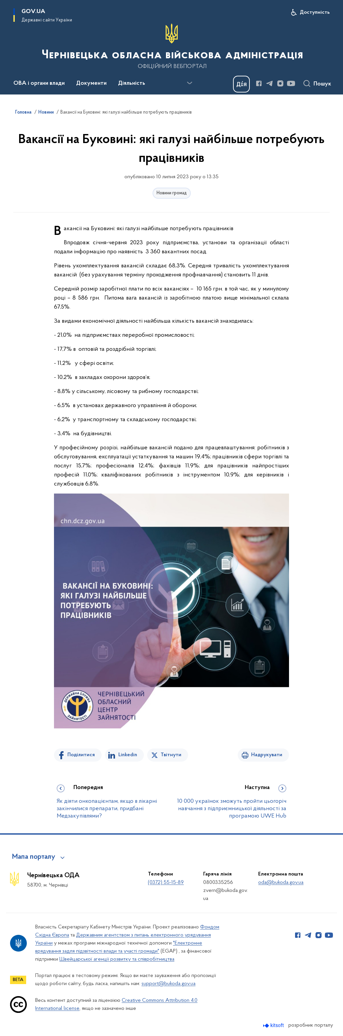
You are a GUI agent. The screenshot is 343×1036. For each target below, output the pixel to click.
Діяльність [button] (131, 83)
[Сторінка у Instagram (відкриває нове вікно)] (280, 83)
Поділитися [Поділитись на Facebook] (81, 755)
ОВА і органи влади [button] (39, 83)
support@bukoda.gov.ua (168, 983)
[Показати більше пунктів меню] (189, 83)
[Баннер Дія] (241, 84)
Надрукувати (266, 755)
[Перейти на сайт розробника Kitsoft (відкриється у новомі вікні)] (274, 1025)
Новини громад (172, 193)
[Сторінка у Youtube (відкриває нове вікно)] (291, 83)
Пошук (322, 84)
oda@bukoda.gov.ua (280, 882)
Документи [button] (91, 83)
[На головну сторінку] (171, 46)
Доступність (315, 12)
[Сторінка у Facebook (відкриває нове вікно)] (259, 83)
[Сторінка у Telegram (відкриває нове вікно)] (270, 83)
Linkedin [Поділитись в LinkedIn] (127, 755)
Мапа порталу (33, 857)
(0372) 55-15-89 (166, 882)
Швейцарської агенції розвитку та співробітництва (116, 959)
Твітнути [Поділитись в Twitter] (171, 755)
